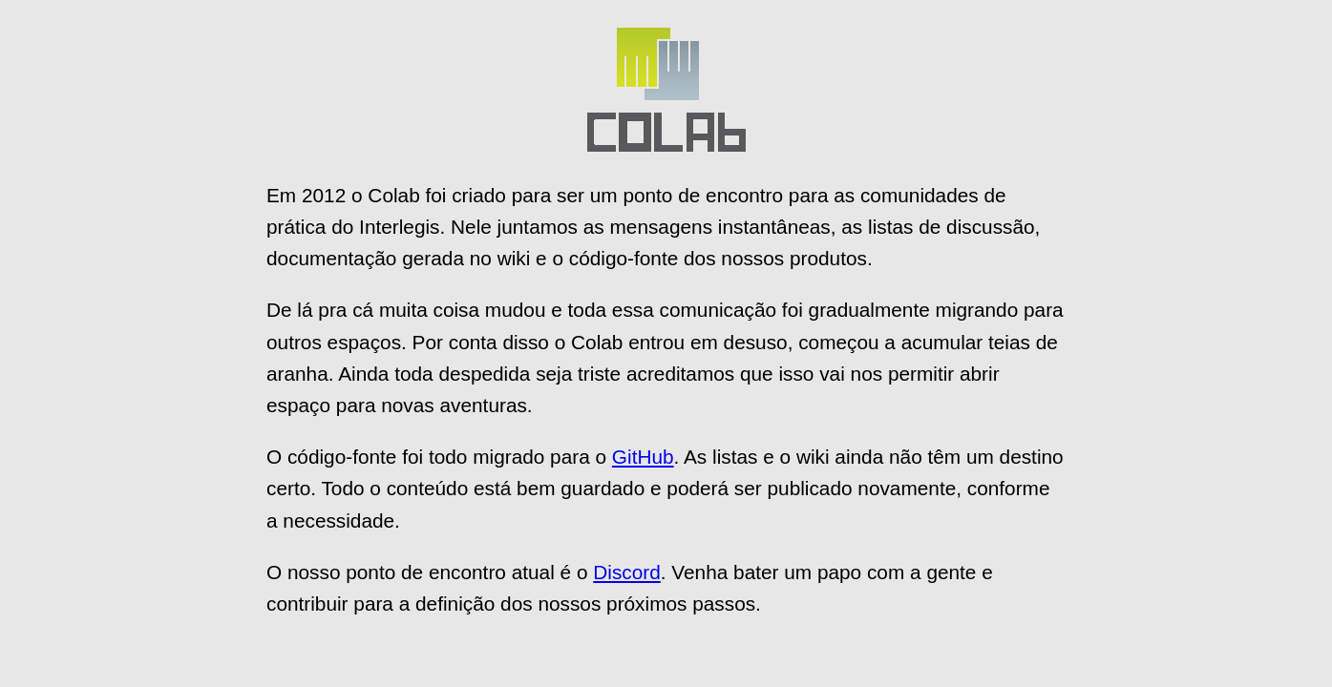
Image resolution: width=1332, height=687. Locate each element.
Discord (627, 572)
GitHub (643, 457)
